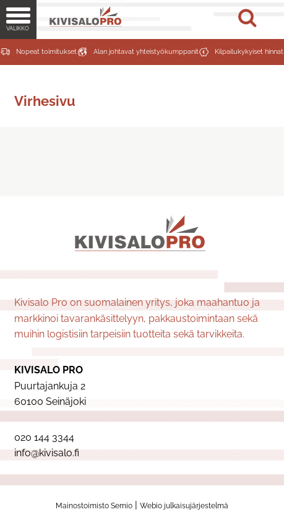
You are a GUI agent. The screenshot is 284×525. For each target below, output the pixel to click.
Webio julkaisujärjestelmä (184, 505)
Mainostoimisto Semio (94, 505)
